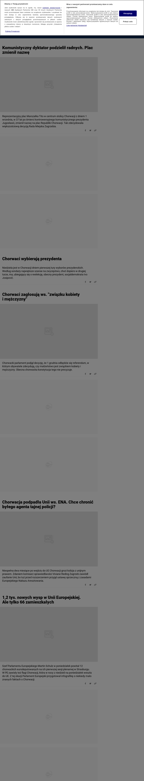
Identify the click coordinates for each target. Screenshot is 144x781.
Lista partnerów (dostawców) (76, 24)
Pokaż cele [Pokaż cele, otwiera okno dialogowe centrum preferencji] (128, 21)
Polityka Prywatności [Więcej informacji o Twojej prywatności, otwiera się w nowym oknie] (12, 30)
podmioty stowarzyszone (51, 7)
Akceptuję (127, 13)
